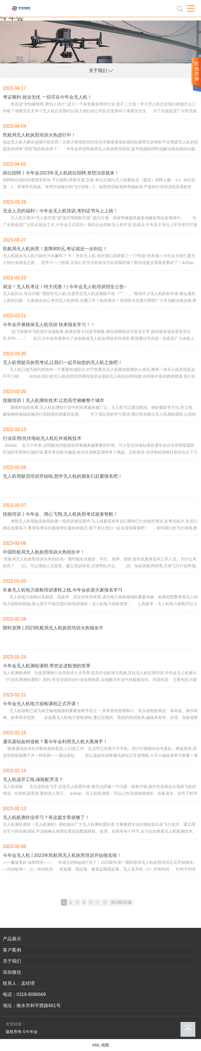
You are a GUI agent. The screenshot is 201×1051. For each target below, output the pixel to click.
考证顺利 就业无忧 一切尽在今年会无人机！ (47, 97)
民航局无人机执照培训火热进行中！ (39, 135)
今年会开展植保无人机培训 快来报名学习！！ (49, 324)
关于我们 (98, 70)
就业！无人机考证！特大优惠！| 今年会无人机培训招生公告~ (64, 286)
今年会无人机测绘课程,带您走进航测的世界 (47, 665)
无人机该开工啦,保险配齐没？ (33, 779)
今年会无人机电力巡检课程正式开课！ (41, 703)
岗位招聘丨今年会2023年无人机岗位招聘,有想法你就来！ (61, 172)
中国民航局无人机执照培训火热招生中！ (44, 552)
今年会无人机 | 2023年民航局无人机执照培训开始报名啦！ (62, 855)
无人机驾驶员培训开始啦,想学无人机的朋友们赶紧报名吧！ (62, 476)
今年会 (12, 17)
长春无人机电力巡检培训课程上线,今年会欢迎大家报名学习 (62, 589)
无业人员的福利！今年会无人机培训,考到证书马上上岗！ (60, 210)
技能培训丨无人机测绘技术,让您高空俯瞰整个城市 (53, 400)
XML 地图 (100, 1045)
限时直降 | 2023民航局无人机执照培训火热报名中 (53, 627)
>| (104, 902)
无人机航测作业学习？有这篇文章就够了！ (46, 817)
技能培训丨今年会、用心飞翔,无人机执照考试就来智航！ (60, 514)
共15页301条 (121, 902)
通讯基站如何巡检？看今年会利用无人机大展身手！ (55, 741)
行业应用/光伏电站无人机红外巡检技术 (42, 438)
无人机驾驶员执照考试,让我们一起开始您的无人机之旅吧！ (62, 362)
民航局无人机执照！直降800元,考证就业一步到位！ (55, 248)
